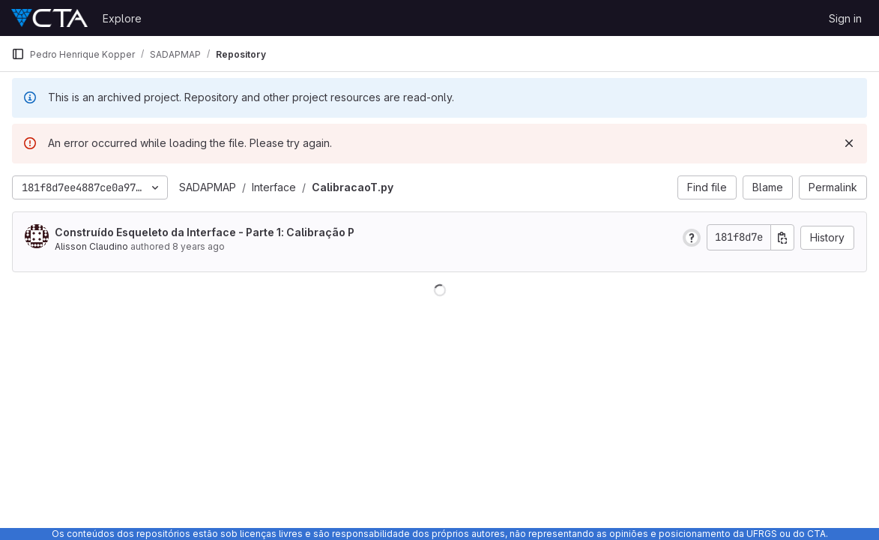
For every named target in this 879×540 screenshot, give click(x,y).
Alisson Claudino (91, 246)
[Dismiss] (849, 143)
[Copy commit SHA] (782, 237)
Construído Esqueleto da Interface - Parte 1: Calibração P (204, 232)
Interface (274, 187)
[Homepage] (49, 18)
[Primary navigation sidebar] (18, 54)
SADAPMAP (207, 187)
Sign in (845, 18)
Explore (122, 18)
